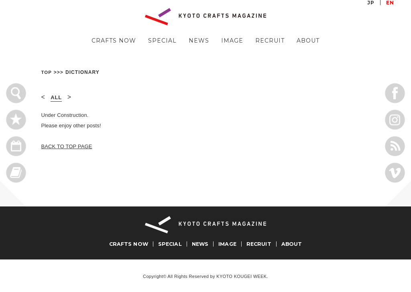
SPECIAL (162, 40)
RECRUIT (270, 40)
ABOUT (308, 40)
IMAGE (232, 40)
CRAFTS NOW (114, 40)
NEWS (199, 40)
